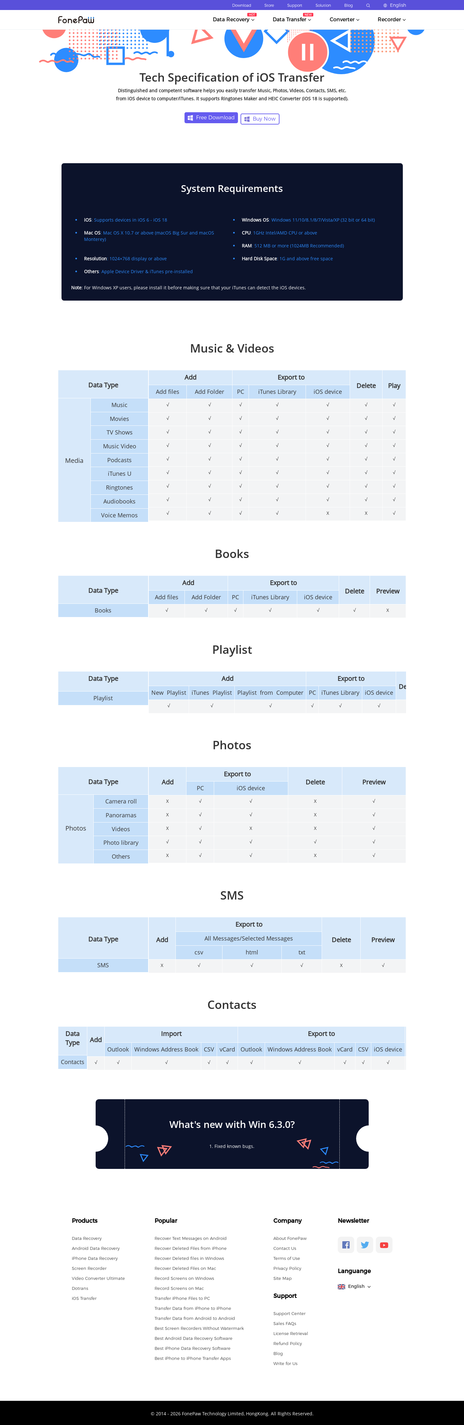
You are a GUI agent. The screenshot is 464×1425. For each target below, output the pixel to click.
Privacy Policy (287, 1267)
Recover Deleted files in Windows (189, 1257)
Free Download (210, 118)
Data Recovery (87, 1237)
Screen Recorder (89, 1267)
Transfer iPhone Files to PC (182, 1297)
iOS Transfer (84, 1297)
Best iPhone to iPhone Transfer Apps (193, 1357)
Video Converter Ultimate (98, 1277)
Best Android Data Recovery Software (193, 1337)
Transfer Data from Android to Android (195, 1317)
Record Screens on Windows (184, 1277)
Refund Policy (287, 1342)
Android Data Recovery (96, 1247)
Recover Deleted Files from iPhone (191, 1247)
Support (294, 5)
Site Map (282, 1277)
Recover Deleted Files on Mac (185, 1267)
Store (269, 5)
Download (241, 5)
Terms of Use (286, 1257)
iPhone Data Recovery (95, 1257)
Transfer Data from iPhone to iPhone (193, 1307)
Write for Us (285, 1362)
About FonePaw (290, 1237)
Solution (323, 5)
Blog (348, 5)
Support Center (289, 1312)
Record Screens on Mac (179, 1287)
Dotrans (80, 1287)
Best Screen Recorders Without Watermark (199, 1327)
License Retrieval (290, 1332)
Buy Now (260, 118)
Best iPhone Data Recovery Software (193, 1347)
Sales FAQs (284, 1322)
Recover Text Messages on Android (191, 1237)
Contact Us (284, 1247)
